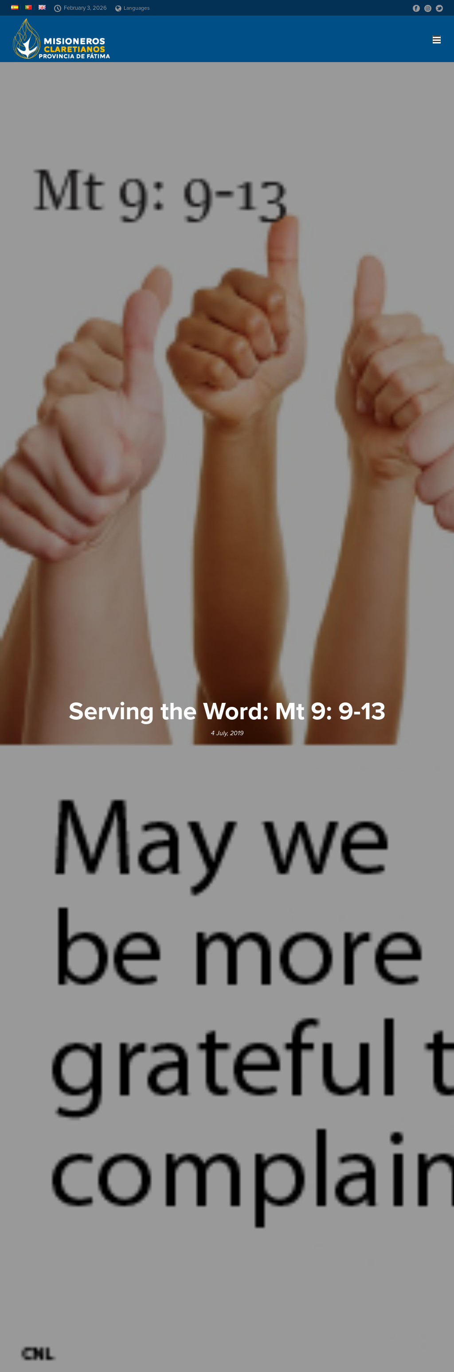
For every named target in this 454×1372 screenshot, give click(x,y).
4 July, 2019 (227, 733)
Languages (132, 8)
